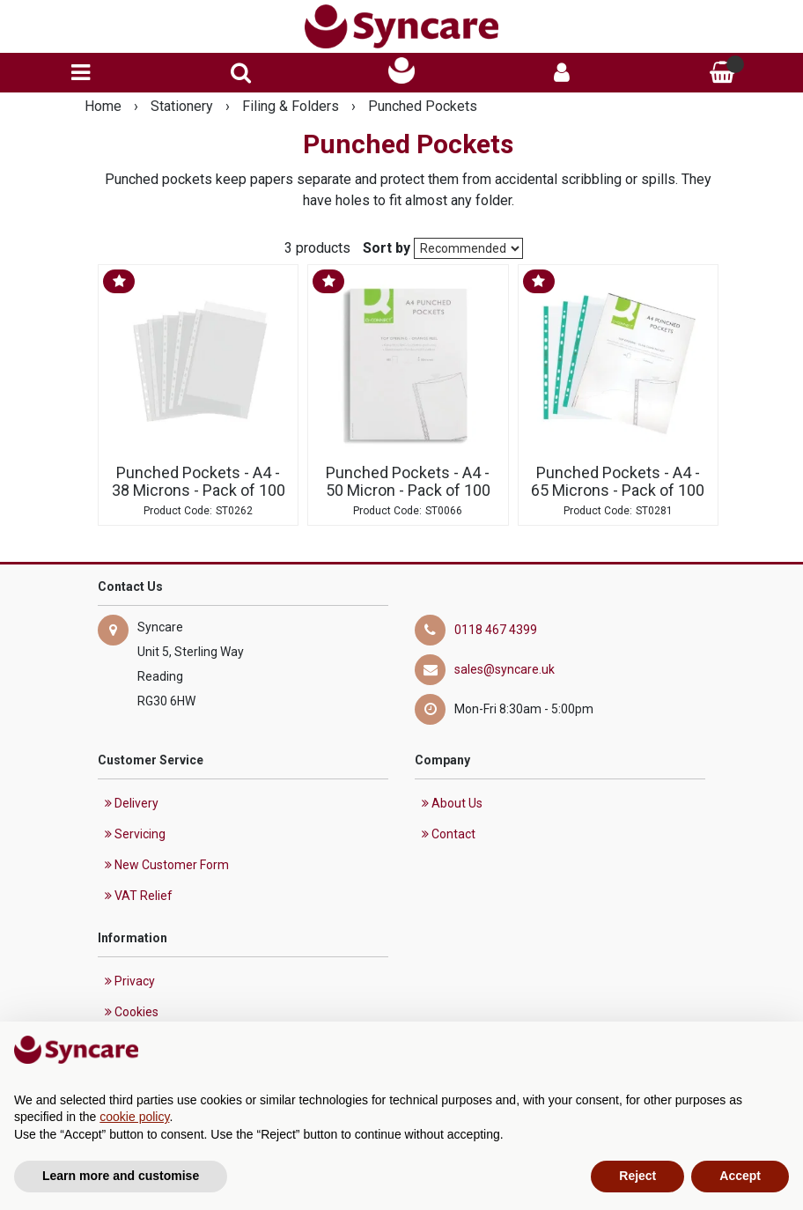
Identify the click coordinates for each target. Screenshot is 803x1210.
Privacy (130, 981)
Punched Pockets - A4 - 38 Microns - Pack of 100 (198, 481)
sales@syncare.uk (504, 669)
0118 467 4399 (495, 630)
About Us (452, 803)
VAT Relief (139, 896)
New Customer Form (167, 865)
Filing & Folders (292, 106)
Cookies (131, 1012)
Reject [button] (637, 1176)
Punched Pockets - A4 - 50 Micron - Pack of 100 (408, 481)
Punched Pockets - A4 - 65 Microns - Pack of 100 (617, 481)
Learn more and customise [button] (120, 1176)
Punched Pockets (422, 106)
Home (105, 106)
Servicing (135, 834)
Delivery (131, 803)
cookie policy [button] (134, 1117)
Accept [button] (740, 1176)
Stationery (184, 106)
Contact (448, 834)
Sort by (386, 248)
